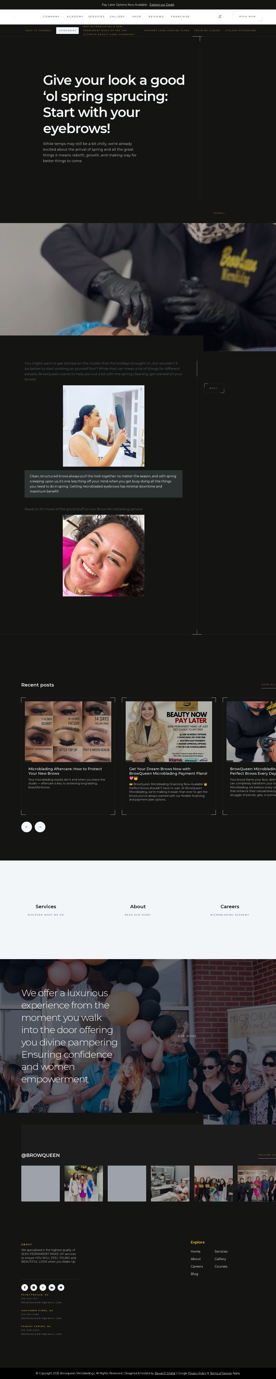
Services (96, 16)
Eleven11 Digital (165, 1373)
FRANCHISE (180, 16)
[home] (28, 16)
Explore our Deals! (162, 5)
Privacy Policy (197, 1373)
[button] (52, 16)
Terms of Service (221, 1373)
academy (75, 16)
